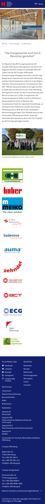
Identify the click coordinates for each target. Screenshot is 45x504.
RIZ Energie (14, 43)
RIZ (5, 43)
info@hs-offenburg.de (11, 463)
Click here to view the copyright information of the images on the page (21, 500)
